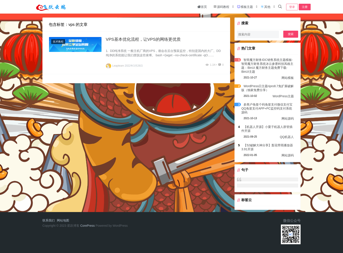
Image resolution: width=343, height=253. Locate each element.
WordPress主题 (283, 96)
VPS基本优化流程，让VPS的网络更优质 (143, 39)
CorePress (87, 225)
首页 (202, 7)
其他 (265, 7)
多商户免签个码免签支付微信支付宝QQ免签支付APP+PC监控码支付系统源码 (266, 108)
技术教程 (58, 41)
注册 (305, 7)
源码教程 (221, 7)
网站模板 (288, 78)
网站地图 (63, 220)
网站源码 (288, 118)
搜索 (291, 34)
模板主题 (245, 7)
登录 (292, 7)
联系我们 (48, 220)
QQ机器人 (287, 137)
